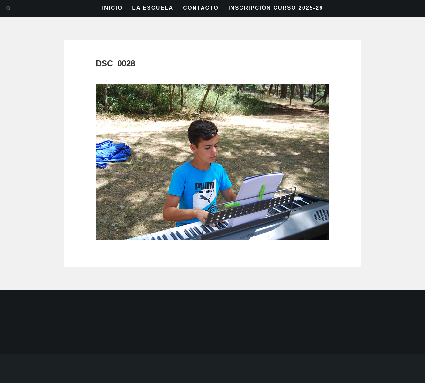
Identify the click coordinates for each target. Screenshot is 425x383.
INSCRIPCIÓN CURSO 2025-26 (275, 8)
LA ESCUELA (152, 8)
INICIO (112, 8)
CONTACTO (201, 8)
